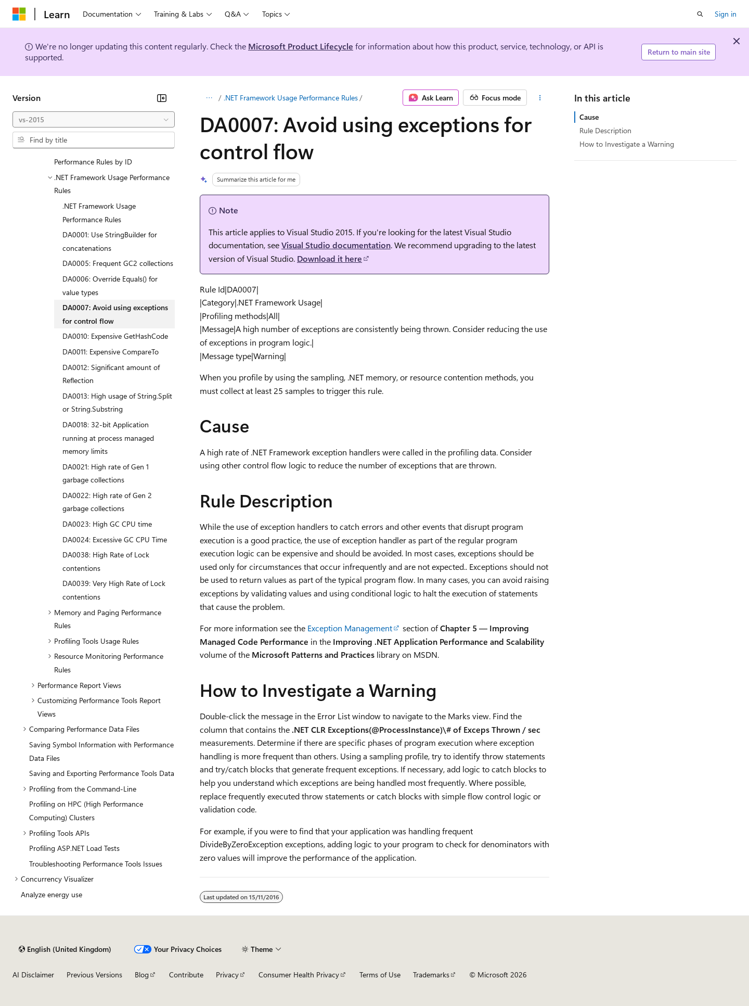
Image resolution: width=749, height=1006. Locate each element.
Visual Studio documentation (336, 244)
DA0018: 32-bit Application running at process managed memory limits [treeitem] (108, 437)
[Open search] (700, 14)
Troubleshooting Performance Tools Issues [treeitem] (95, 864)
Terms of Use (380, 974)
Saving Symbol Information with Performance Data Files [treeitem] (101, 751)
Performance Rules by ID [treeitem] (93, 162)
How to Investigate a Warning (626, 144)
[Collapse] (162, 97)
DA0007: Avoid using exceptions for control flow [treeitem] (115, 314)
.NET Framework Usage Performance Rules (291, 98)
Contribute (186, 974)
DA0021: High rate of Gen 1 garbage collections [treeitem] (105, 473)
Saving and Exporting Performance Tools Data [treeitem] (101, 773)
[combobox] (93, 119)
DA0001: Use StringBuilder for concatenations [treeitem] (109, 241)
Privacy (227, 974)
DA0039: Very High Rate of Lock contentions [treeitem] (113, 590)
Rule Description (605, 130)
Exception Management (349, 627)
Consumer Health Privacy (299, 974)
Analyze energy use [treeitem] (51, 894)
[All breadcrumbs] (209, 98)
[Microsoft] (19, 14)
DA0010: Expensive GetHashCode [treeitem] (115, 336)
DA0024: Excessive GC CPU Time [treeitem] (114, 539)
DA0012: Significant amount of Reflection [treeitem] (111, 374)
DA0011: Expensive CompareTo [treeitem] (110, 351)
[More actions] (540, 98)
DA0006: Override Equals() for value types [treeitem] (110, 285)
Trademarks (431, 974)
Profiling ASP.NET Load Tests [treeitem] (74, 848)
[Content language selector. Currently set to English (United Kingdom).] (65, 949)
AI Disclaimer (33, 974)
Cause (589, 117)
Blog (142, 974)
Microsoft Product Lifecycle (300, 46)
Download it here (329, 258)
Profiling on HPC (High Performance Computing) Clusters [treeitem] (86, 810)
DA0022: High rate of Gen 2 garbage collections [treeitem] (107, 502)
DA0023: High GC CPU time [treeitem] (107, 524)
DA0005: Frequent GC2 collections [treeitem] (117, 263)
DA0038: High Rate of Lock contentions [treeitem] (105, 561)
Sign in (726, 14)
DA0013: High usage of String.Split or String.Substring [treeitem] (117, 402)
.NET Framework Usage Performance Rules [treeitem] (99, 212)
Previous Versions (94, 974)
